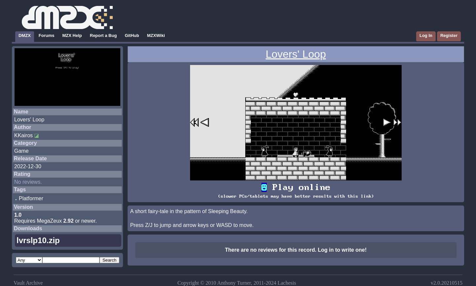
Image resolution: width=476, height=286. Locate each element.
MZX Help (72, 35)
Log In (425, 35)
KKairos (23, 135)
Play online (295, 187)
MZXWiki (156, 35)
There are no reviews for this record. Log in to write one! (296, 250)
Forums (47, 35)
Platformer (31, 198)
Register (448, 35)
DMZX (25, 35)
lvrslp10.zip (38, 240)
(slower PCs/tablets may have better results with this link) (296, 196)
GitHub (132, 35)
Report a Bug (103, 35)
